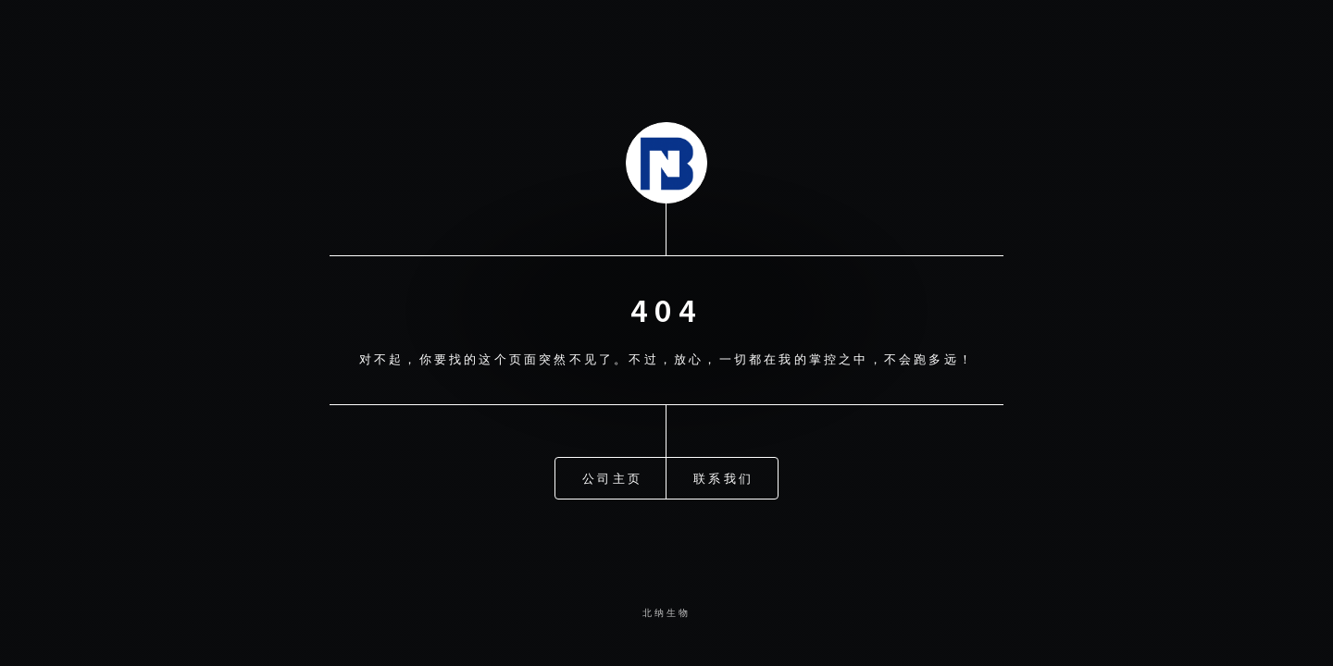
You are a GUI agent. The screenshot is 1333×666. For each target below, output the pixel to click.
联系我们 (723, 476)
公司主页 (612, 476)
